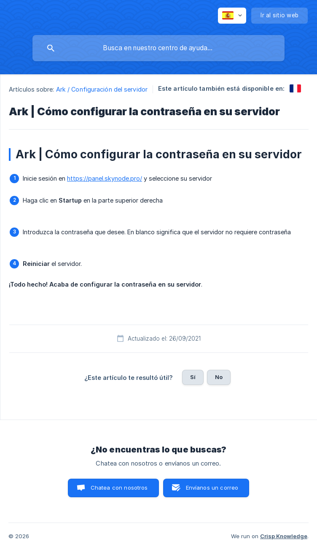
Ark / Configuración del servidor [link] (102, 89)
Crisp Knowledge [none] (283, 536)
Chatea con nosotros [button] (119, 487)
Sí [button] (193, 377)
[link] (295, 88)
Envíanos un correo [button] (212, 487)
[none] (232, 16)
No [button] (219, 377)
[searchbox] (158, 48)
